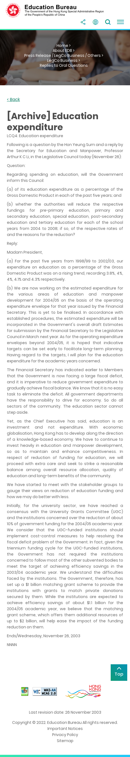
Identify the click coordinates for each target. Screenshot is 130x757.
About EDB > (64, 50)
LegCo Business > (63, 60)
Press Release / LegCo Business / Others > (63, 55)
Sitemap (65, 740)
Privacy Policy (65, 734)
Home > (64, 45)
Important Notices (65, 728)
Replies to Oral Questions (64, 65)
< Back (13, 100)
